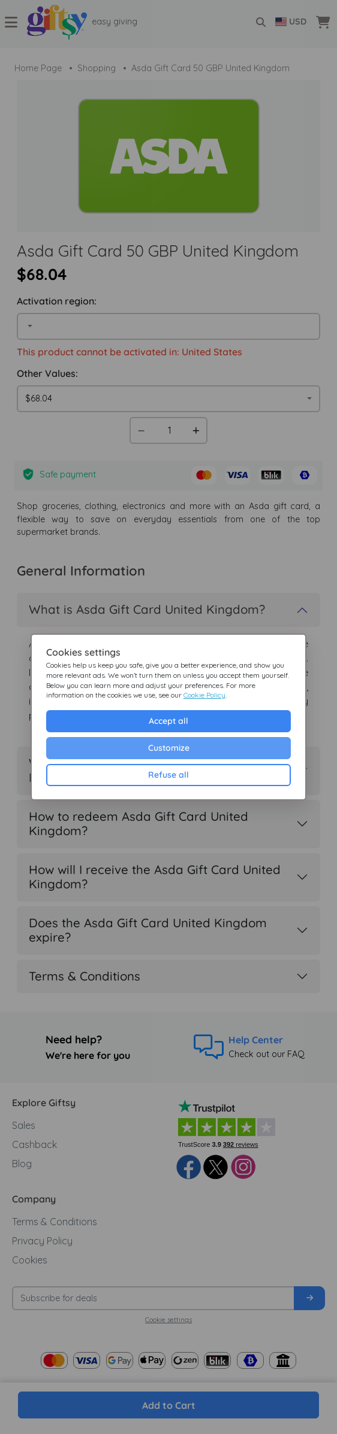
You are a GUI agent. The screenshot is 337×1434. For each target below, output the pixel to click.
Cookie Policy (204, 694)
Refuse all (168, 774)
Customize (168, 747)
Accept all (168, 721)
